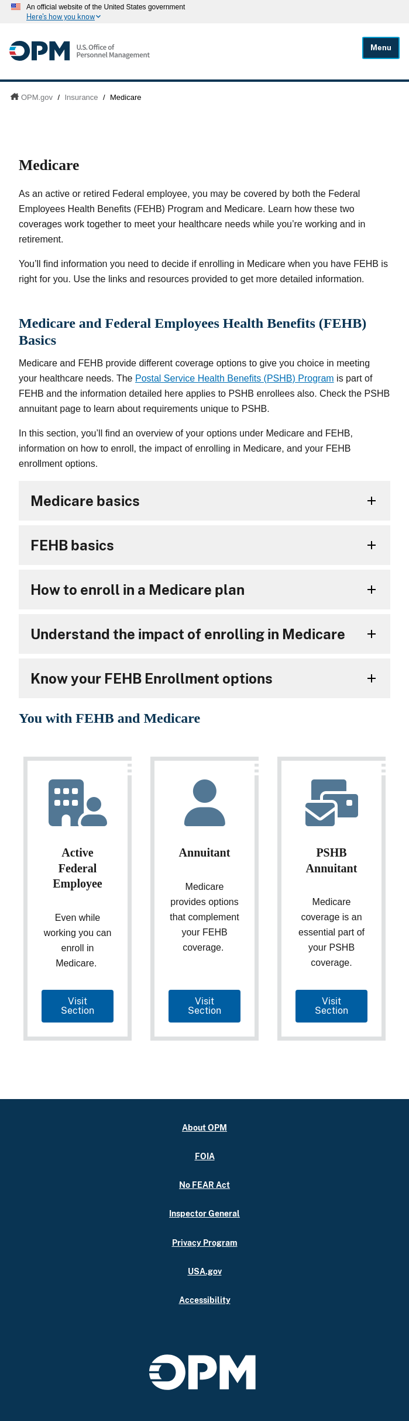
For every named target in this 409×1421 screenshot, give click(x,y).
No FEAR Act (204, 1185)
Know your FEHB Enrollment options (151, 678)
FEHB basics (72, 545)
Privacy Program (205, 1242)
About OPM (204, 1127)
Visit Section (77, 1006)
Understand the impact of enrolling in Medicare (187, 634)
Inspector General (204, 1213)
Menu (380, 47)
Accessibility (205, 1300)
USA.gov (205, 1271)
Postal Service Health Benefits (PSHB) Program (234, 378)
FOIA (205, 1156)
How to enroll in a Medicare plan (137, 589)
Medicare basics (85, 501)
